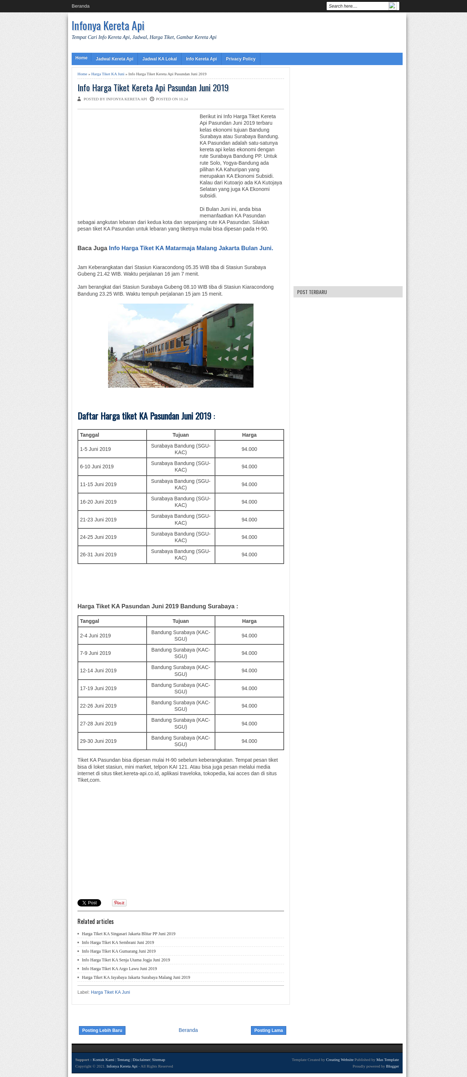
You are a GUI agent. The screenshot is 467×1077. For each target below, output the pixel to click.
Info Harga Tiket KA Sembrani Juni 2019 (118, 942)
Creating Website (340, 1059)
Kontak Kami (104, 1059)
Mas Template (387, 1059)
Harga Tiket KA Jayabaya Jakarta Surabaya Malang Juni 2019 (136, 977)
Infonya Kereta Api (108, 25)
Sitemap (158, 1059)
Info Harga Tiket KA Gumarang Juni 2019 (119, 951)
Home (81, 57)
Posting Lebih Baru (102, 1030)
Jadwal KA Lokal (159, 58)
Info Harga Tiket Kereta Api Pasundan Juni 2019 (153, 87)
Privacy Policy (240, 58)
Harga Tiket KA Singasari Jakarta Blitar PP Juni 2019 (128, 933)
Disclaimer (141, 1059)
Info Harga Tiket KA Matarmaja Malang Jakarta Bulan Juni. (191, 248)
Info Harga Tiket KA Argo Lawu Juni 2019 (119, 968)
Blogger (392, 1066)
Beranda (80, 6)
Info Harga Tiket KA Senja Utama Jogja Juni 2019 (126, 959)
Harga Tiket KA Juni (107, 74)
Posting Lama (268, 1030)
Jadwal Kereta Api (114, 58)
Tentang (123, 1059)
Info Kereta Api (201, 58)
